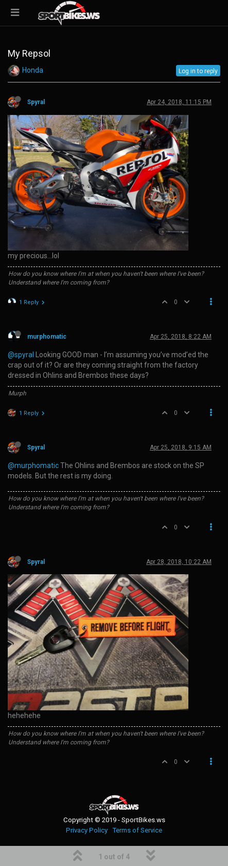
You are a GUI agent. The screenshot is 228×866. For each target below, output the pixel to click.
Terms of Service (137, 830)
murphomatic (46, 336)
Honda (32, 70)
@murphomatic (33, 465)
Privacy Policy (87, 830)
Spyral (36, 102)
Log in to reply (198, 71)
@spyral (21, 355)
